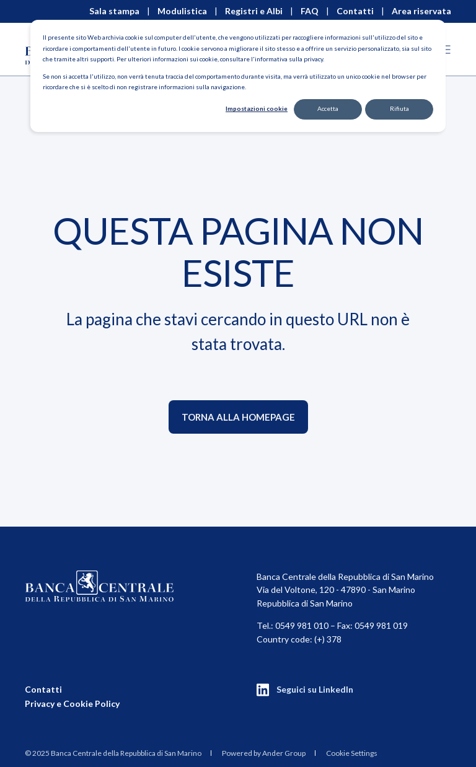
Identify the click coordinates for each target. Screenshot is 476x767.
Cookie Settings (351, 753)
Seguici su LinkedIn (314, 689)
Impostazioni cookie (257, 108)
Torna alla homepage (238, 417)
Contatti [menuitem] (355, 11)
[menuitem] (113, 752)
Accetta (327, 108)
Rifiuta (399, 108)
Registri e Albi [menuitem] (254, 11)
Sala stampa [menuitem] (114, 11)
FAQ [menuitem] (310, 11)
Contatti (43, 689)
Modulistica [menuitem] (182, 11)
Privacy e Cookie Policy (72, 703)
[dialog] (238, 76)
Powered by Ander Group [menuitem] (264, 753)
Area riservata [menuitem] (421, 11)
